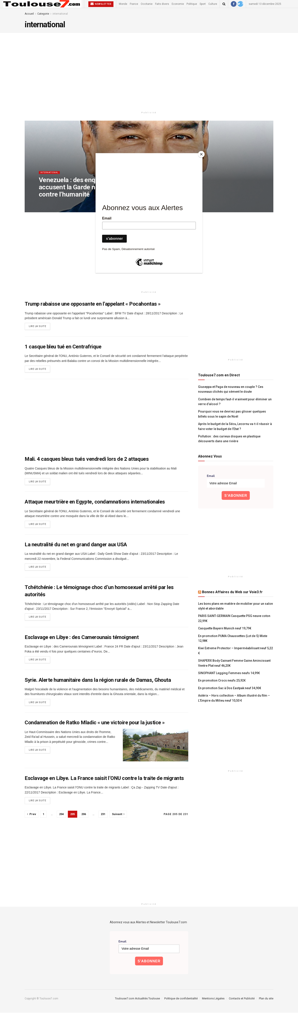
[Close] (201, 154)
